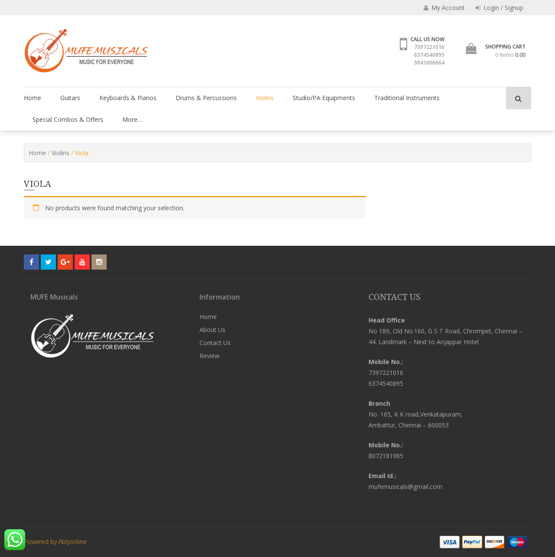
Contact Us (215, 343)
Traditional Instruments (407, 98)
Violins (265, 98)
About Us (212, 330)
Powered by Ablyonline (55, 541)
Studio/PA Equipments (324, 98)
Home (32, 98)
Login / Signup (499, 7)
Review (209, 356)
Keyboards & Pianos (128, 98)
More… (132, 119)
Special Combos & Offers (68, 119)
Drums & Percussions (206, 98)
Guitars (70, 98)
